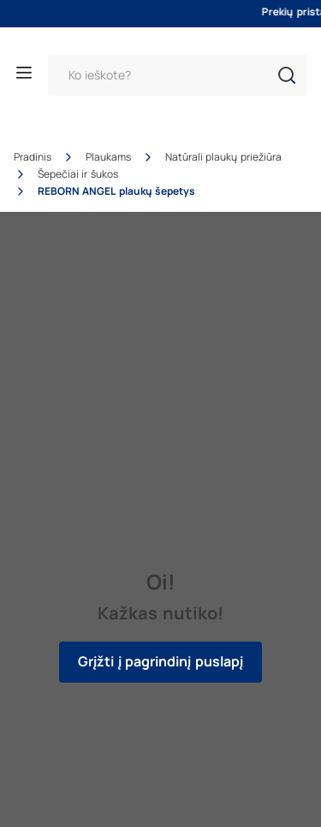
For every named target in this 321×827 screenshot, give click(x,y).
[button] (286, 75)
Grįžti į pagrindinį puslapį (160, 661)
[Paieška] (177, 75)
